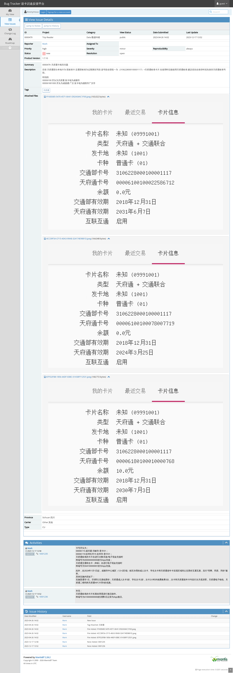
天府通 (46, 90)
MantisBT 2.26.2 (42, 657)
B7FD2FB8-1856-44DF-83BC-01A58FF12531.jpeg (68, 376)
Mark (44, 43)
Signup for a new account (59, 12)
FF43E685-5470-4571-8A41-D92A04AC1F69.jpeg (68, 96)
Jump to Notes (33, 25)
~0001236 (43, 596)
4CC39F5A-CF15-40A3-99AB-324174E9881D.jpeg (68, 238)
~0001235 (43, 553)
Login (43, 12)
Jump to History (51, 25)
